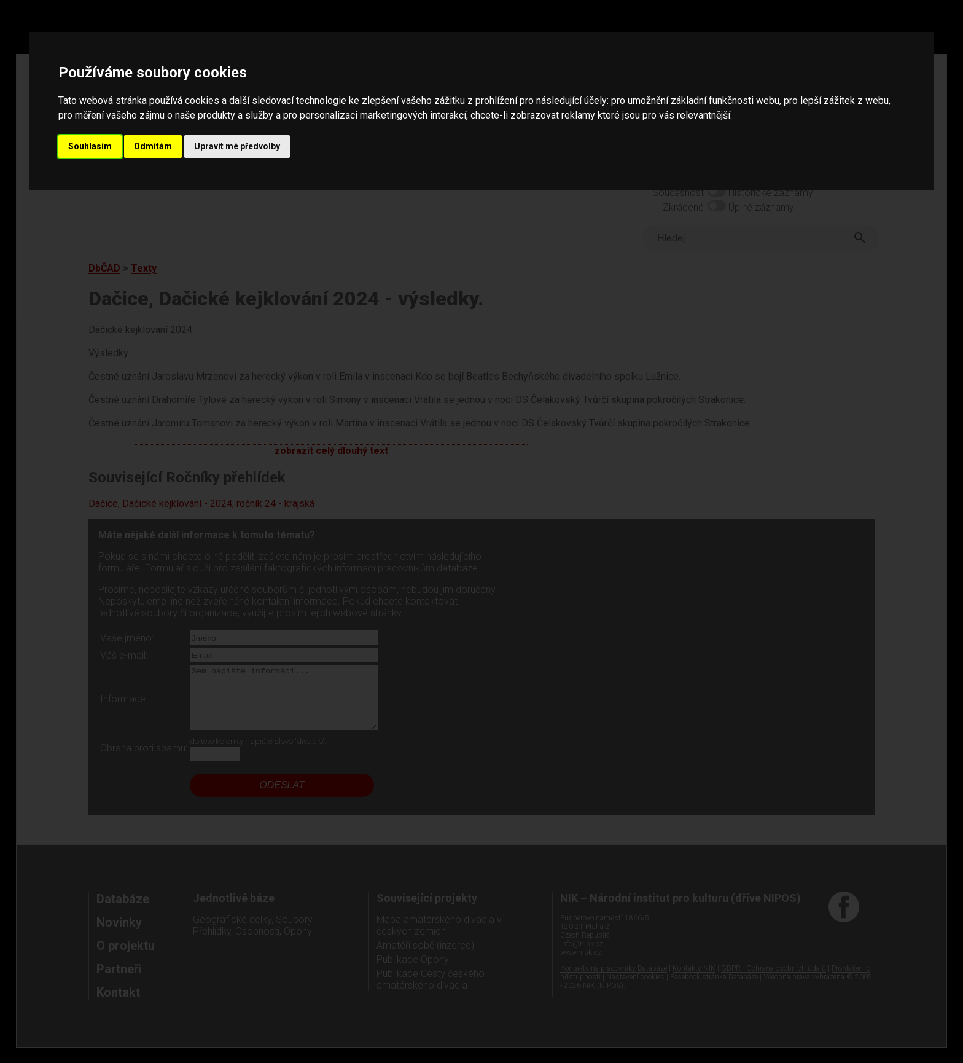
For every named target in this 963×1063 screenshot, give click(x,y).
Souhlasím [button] (90, 146)
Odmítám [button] (153, 146)
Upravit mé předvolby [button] (237, 146)
